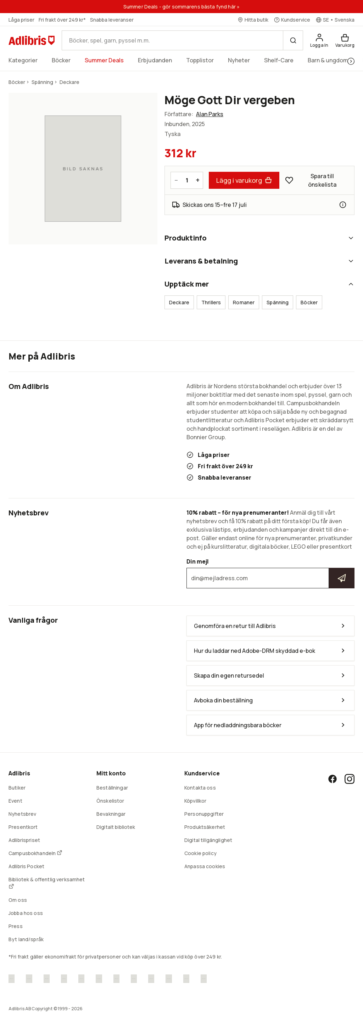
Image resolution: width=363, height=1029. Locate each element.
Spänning (278, 302)
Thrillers (211, 302)
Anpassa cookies (204, 866)
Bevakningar (111, 813)
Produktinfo (259, 238)
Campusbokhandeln (35, 853)
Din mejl (270, 573)
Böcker (309, 302)
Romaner (244, 302)
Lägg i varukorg (244, 180)
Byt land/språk (26, 939)
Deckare (179, 302)
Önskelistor (110, 800)
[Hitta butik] (253, 19)
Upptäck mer (259, 284)
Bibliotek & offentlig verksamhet (47, 882)
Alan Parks (209, 114)
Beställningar (112, 787)
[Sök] (293, 40)
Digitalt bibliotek (115, 827)
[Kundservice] (292, 19)
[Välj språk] (335, 19)
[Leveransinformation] (342, 204)
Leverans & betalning (259, 261)
